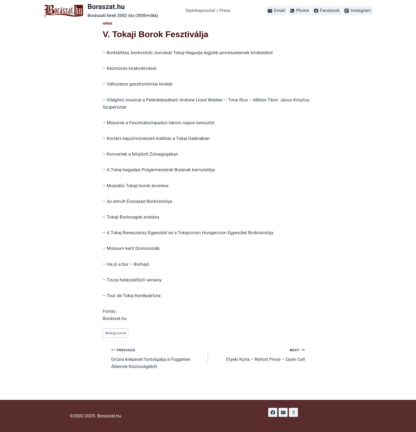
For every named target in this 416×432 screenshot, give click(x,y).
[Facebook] (272, 412)
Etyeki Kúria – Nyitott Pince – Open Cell (259, 354)
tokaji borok (115, 333)
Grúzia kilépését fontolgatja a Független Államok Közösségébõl (157, 357)
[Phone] (293, 412)
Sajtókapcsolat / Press (208, 10)
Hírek (107, 23)
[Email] (283, 412)
